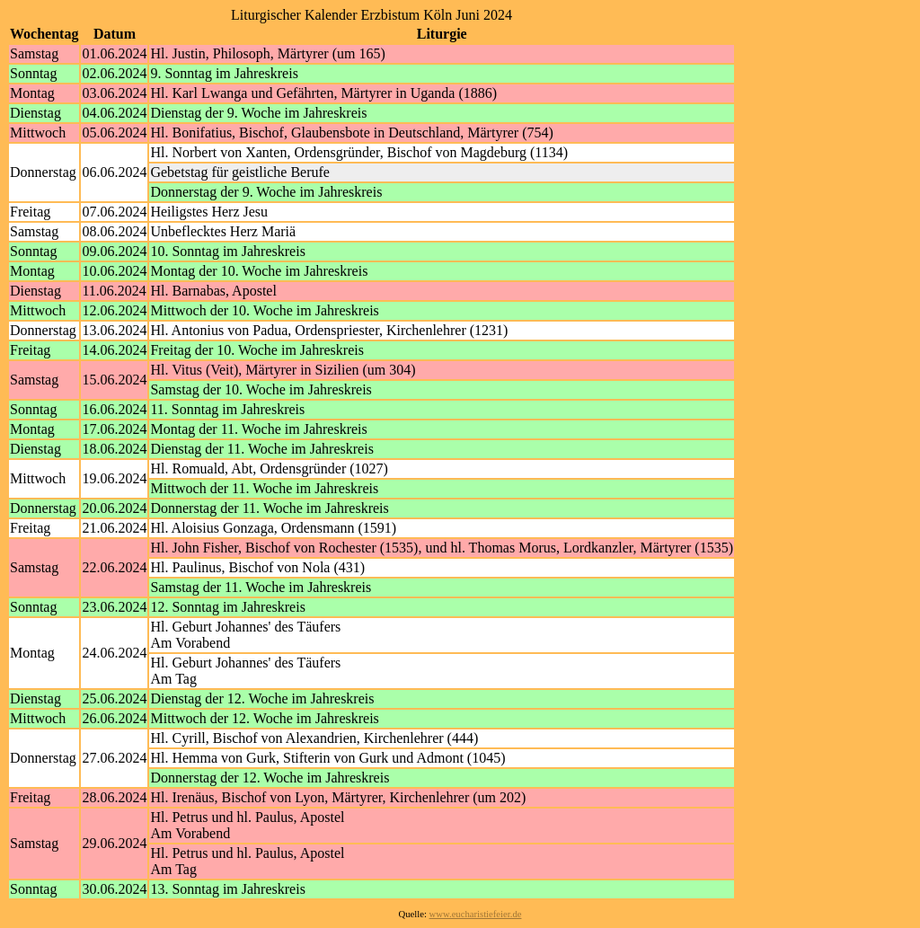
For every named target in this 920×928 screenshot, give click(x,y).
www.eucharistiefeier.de (475, 914)
